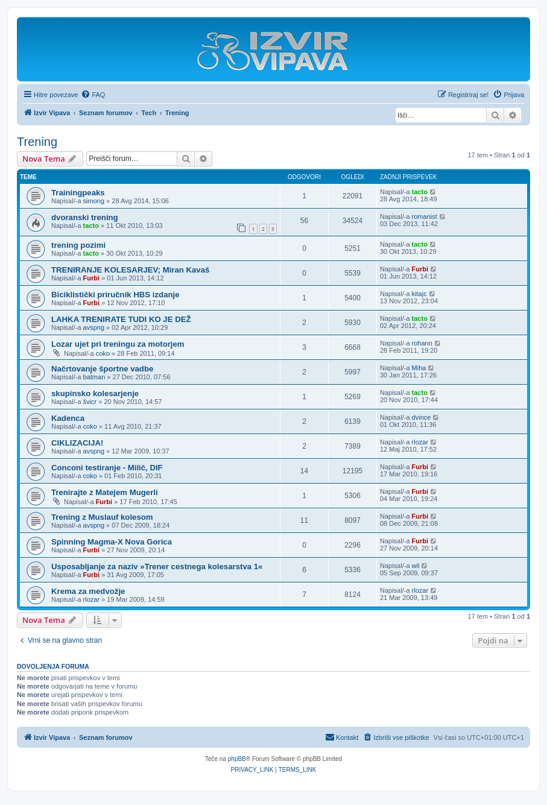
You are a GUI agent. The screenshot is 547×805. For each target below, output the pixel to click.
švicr (90, 401)
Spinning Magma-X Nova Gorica (111, 541)
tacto (420, 191)
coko (103, 353)
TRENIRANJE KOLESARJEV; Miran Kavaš (130, 269)
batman (94, 376)
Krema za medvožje (88, 591)
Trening (37, 141)
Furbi (91, 278)
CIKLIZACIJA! (77, 442)
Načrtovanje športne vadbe (102, 368)
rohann (422, 343)
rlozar (420, 442)
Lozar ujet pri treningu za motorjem (118, 344)
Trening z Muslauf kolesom (102, 517)
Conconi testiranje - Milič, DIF (107, 467)
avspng (93, 327)
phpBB (237, 759)
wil (416, 565)
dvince (421, 417)
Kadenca (67, 418)
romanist (424, 216)
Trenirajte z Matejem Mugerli (104, 492)
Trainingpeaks (78, 192)
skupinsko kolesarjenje (95, 393)
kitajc (419, 293)
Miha (419, 367)
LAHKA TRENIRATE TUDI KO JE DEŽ (121, 319)
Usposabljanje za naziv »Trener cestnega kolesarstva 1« (156, 566)
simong (93, 200)
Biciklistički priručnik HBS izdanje (115, 294)
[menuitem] (93, 94)
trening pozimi (78, 245)
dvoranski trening (84, 217)
